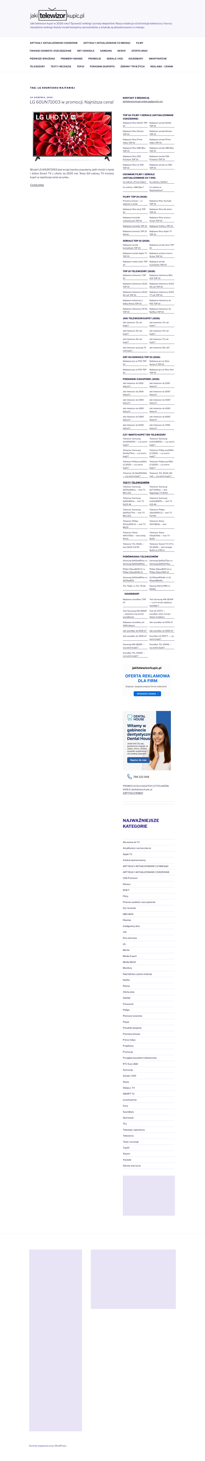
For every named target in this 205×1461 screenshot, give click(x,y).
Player (126, 1022)
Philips (126, 1010)
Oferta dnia (128, 992)
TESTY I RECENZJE (61, 66)
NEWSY (121, 50)
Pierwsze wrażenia (132, 1015)
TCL (125, 1123)
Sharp (126, 1081)
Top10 (126, 1147)
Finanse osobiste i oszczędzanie (139, 902)
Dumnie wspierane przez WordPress (47, 1445)
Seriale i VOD (129, 1075)
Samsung (128, 1069)
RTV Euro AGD (130, 1064)
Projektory (128, 1045)
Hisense (127, 920)
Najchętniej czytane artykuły (137, 974)
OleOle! (126, 997)
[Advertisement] (149, 1196)
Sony (125, 1105)
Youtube (127, 1159)
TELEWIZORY (37, 66)
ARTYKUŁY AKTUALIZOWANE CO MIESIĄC (107, 43)
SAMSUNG (106, 50)
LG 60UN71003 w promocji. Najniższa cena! (72, 102)
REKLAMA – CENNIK (161, 66)
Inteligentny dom (131, 926)
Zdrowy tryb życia (132, 1165)
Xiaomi (126, 1153)
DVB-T (126, 890)
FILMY (139, 43)
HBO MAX (128, 914)
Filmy (125, 896)
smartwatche (130, 1099)
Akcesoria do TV (131, 842)
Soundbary (128, 1111)
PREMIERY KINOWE (72, 58)
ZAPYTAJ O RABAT (133, 793)
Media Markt (129, 962)
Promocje (128, 1051)
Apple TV (127, 854)
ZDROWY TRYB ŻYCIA (132, 66)
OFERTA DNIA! (139, 50)
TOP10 (80, 66)
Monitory (127, 968)
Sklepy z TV (129, 1087)
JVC (125, 932)
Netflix (126, 980)
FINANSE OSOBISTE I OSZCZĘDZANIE (50, 50)
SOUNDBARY (135, 58)
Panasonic (128, 1004)
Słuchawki (128, 1117)
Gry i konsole (129, 908)
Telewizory (128, 1135)
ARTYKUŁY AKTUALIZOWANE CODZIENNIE (54, 43)
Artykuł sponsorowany (134, 860)
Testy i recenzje (131, 1141)
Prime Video (129, 1039)
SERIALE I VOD (115, 58)
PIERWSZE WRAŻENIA (42, 58)
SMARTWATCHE (158, 58)
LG (124, 944)
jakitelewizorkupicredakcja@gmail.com (143, 101)
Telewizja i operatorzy (134, 1129)
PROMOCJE (94, 58)
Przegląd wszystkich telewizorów (140, 1057)
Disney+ (127, 884)
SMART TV (129, 1093)
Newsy (126, 985)
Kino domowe (130, 938)
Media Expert (130, 956)
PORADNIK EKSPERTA (102, 66)
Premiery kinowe (131, 1034)
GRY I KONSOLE (85, 50)
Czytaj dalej (37, 185)
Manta (126, 950)
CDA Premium (130, 878)
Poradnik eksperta (132, 1027)
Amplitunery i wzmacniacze (137, 848)
